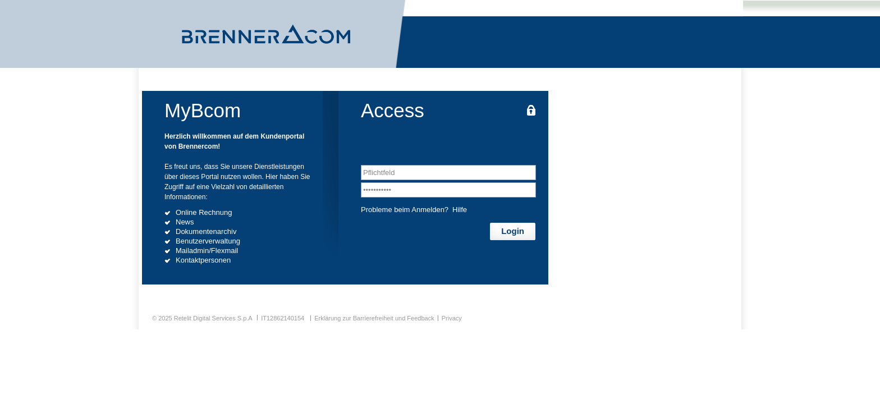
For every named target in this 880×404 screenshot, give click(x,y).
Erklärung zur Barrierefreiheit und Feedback (374, 318)
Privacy (452, 318)
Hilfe (459, 209)
